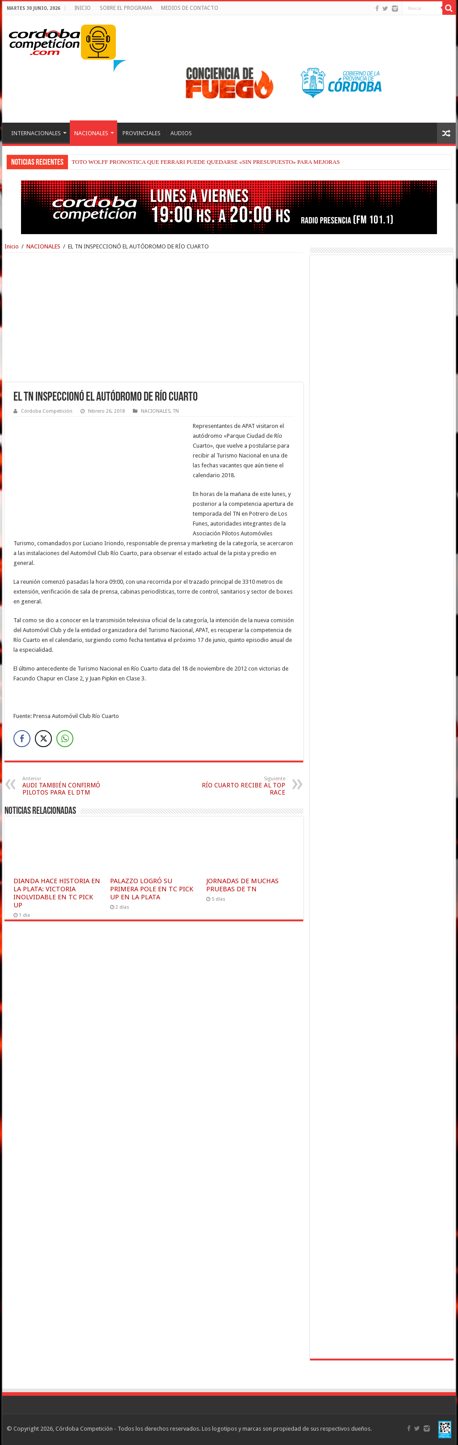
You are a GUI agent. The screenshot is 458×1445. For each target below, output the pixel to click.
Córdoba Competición (46, 411)
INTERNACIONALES (36, 133)
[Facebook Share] (21, 738)
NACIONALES (91, 133)
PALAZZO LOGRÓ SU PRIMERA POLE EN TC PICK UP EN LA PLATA (151, 889)
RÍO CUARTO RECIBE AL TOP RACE (239, 786)
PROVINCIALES (142, 133)
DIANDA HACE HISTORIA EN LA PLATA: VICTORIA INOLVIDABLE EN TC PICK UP (56, 893)
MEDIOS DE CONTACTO (189, 8)
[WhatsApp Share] (64, 738)
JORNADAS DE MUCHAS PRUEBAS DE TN (242, 885)
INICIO (82, 8)
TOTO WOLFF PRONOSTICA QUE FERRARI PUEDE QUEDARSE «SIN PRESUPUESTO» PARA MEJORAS (206, 161)
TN (176, 411)
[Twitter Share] (43, 738)
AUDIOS (181, 133)
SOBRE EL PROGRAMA (126, 8)
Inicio (11, 246)
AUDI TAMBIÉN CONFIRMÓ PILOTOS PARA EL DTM (68, 786)
